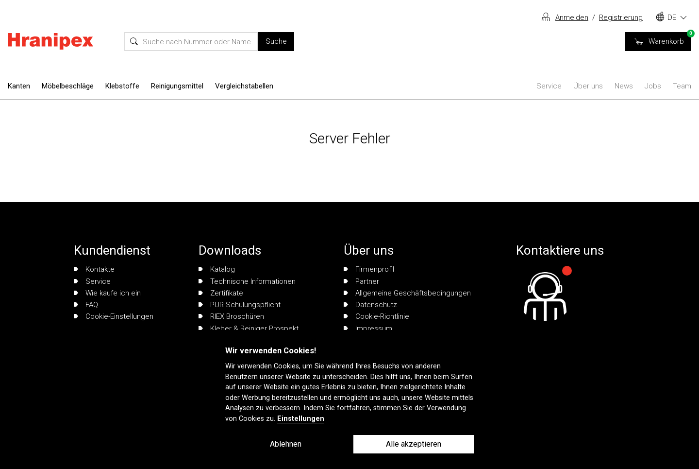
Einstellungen (300, 419)
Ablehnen (285, 444)
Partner (361, 281)
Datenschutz (370, 304)
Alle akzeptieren (413, 444)
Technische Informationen (247, 281)
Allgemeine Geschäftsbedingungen (407, 293)
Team (682, 86)
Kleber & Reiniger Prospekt (249, 328)
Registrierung (621, 17)
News (624, 86)
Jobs (653, 86)
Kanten (19, 86)
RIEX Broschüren (231, 316)
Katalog (217, 269)
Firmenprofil (369, 269)
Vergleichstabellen (244, 86)
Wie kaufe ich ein (107, 293)
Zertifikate (221, 293)
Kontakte (94, 269)
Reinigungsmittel (177, 86)
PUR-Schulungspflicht (240, 304)
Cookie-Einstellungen (113, 316)
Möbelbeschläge (68, 86)
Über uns (588, 86)
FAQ (86, 304)
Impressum (368, 328)
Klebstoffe (122, 86)
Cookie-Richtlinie (376, 316)
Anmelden (571, 17)
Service (549, 86)
